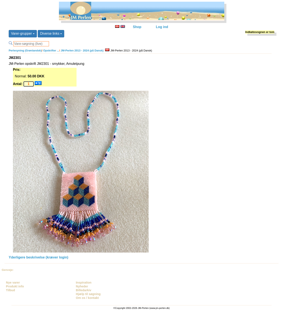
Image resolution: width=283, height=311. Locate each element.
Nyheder (82, 286)
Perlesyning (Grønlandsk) (25, 50)
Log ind (162, 27)
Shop (137, 27)
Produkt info (15, 286)
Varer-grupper (23, 33)
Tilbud (10, 290)
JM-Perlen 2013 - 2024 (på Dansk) (82, 50)
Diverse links (51, 33)
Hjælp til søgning (88, 294)
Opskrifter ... (50, 50)
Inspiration (84, 282)
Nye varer (13, 282)
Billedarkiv (83, 290)
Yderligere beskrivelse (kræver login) (38, 257)
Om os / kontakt (87, 298)
